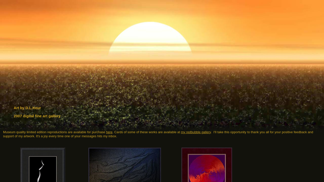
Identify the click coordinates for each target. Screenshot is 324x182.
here (109, 132)
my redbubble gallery (196, 132)
